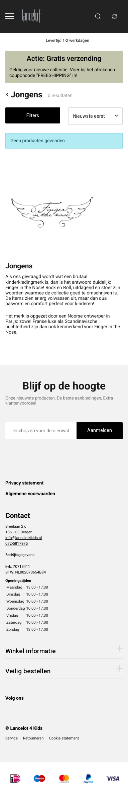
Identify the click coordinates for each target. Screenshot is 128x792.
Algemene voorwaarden (30, 494)
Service (11, 738)
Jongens (23, 95)
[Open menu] (9, 16)
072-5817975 (16, 543)
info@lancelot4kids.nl (23, 537)
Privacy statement (24, 483)
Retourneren (33, 738)
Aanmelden (99, 430)
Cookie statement (64, 738)
